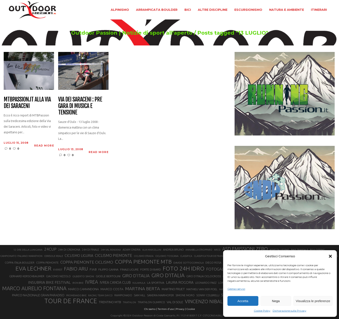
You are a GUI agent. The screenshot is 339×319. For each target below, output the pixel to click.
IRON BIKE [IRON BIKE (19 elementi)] (77, 283)
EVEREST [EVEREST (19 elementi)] (57, 269)
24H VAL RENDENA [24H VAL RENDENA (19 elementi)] (111, 249)
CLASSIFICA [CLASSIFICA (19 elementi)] (186, 256)
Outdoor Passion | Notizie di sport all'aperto (131, 32)
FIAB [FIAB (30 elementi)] (93, 269)
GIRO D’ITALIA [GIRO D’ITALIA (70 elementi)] (168, 275)
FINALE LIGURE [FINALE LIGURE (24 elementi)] (129, 269)
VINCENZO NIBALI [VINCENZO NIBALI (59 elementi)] (204, 301)
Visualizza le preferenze (313, 301)
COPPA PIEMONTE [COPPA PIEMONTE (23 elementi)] (47, 262)
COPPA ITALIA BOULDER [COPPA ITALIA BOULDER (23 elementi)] (19, 262)
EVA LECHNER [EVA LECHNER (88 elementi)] (33, 268)
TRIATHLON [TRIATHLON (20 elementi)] (129, 302)
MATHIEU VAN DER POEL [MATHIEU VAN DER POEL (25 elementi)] (201, 289)
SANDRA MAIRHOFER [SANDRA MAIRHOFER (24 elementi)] (160, 295)
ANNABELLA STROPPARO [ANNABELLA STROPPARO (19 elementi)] (198, 249)
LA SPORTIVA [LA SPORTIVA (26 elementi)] (155, 282)
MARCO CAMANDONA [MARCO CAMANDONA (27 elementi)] (83, 289)
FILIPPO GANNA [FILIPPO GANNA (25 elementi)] (108, 269)
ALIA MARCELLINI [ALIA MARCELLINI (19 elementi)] (151, 249)
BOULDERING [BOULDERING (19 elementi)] (317, 249)
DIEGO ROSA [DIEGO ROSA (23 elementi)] (213, 262)
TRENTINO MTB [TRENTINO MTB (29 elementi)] (110, 302)
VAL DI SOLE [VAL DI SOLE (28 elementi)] (175, 302)
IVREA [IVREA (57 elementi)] (91, 282)
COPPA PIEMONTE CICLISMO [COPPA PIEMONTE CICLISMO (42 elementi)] (86, 262)
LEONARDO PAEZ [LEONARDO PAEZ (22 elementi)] (206, 282)
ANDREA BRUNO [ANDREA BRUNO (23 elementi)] (173, 249)
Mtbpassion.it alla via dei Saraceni (27, 102)
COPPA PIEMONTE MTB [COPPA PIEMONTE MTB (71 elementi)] (143, 261)
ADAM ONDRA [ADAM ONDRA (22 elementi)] (132, 249)
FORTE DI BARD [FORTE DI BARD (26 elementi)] (150, 269)
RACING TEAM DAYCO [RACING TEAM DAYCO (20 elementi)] (100, 295)
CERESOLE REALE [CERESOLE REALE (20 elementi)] (53, 256)
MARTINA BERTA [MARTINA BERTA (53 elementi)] (142, 288)
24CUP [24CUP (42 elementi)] (50, 249)
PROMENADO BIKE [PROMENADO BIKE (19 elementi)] (76, 295)
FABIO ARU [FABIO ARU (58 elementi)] (76, 268)
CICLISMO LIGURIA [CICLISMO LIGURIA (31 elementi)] (79, 256)
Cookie (190, 309)
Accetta (242, 301)
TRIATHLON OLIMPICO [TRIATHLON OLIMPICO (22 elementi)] (151, 302)
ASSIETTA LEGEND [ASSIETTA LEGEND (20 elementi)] (279, 249)
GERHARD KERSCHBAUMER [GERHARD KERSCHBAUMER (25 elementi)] (26, 276)
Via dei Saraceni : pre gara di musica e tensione (80, 106)
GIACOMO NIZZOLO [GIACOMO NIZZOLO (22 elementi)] (58, 276)
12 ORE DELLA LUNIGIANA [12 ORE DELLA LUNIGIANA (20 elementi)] (27, 249)
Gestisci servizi (236, 288)
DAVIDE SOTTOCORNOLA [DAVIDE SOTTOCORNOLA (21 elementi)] (188, 262)
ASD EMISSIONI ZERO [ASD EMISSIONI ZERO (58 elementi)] (245, 248)
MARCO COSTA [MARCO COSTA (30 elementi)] (112, 289)
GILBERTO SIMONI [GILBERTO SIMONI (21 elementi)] (83, 276)
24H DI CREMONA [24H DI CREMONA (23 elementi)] (69, 249)
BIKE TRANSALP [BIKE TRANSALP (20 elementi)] (299, 249)
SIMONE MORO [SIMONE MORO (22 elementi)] (185, 295)
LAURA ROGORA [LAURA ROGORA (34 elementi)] (179, 282)
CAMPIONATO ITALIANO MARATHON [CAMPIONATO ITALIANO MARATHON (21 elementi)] (21, 256)
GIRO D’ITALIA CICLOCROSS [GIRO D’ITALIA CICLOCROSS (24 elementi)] (203, 276)
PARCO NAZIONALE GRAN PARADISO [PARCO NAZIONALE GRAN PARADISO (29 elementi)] (38, 295)
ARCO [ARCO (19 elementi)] (217, 249)
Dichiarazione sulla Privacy (289, 310)
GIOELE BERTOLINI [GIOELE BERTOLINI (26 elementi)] (108, 276)
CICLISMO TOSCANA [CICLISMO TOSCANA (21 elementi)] (166, 256)
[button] (330, 256)
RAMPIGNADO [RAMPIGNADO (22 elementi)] (123, 295)
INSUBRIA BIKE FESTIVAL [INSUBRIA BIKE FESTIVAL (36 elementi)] (49, 282)
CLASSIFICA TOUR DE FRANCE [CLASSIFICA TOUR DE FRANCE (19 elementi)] (209, 256)
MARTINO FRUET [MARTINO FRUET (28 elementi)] (173, 289)
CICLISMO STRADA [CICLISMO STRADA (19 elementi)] (144, 256)
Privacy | (181, 309)
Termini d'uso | (166, 309)
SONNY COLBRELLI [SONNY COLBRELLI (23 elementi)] (207, 295)
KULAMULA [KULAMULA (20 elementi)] (139, 283)
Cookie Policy (262, 310)
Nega (276, 301)
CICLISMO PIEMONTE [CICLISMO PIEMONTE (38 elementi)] (113, 255)
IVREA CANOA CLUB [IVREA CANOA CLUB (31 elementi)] (115, 282)
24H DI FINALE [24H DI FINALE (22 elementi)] (90, 249)
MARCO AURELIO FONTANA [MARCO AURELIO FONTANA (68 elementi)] (34, 288)
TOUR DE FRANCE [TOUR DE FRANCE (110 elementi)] (70, 301)
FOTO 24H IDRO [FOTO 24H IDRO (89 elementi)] (184, 268)
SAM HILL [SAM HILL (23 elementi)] (139, 295)
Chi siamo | (150, 309)
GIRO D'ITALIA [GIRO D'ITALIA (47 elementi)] (136, 275)
